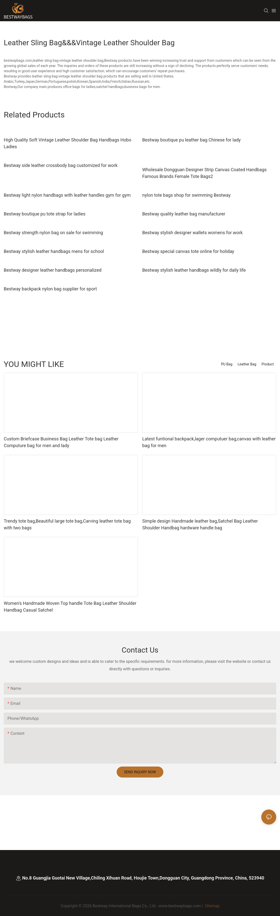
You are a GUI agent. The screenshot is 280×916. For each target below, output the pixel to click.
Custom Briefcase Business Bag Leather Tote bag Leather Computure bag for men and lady (61, 442)
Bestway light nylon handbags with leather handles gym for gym (67, 195)
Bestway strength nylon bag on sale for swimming (53, 232)
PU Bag (227, 364)
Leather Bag (247, 364)
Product (268, 364)
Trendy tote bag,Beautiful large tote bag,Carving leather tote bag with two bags (67, 524)
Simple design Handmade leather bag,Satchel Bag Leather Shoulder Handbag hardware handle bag (200, 524)
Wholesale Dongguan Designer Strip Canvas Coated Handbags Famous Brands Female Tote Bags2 (204, 173)
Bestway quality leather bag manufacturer (183, 213)
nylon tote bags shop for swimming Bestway (186, 195)
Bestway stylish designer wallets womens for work (192, 232)
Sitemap (212, 906)
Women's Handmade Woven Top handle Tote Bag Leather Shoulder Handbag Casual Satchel (70, 607)
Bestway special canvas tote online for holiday (188, 251)
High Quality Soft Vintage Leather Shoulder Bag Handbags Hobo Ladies (67, 143)
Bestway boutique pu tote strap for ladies (44, 213)
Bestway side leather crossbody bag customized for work (61, 165)
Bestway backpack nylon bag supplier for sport (50, 288)
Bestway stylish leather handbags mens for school (54, 251)
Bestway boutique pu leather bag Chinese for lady (191, 139)
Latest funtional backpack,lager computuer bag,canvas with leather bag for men (209, 442)
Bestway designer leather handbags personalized (52, 270)
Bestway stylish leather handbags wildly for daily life (194, 270)
